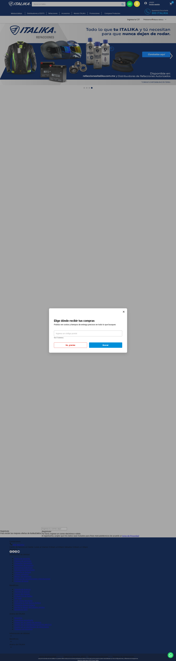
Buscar (106, 345)
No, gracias (70, 345)
